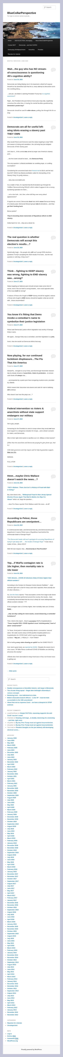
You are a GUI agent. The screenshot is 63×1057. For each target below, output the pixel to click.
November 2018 (12, 848)
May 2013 (10, 1000)
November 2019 (12, 819)
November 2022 (12, 762)
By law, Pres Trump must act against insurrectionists (34, 722)
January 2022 (11, 771)
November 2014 (12, 957)
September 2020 (13, 795)
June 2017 (10, 888)
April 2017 (10, 893)
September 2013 (13, 991)
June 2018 (10, 859)
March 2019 (11, 838)
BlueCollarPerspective (21, 12)
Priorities (40, 49)
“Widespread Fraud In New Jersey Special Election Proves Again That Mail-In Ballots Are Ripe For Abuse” (29, 497)
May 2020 (10, 805)
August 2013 (11, 993)
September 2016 (13, 910)
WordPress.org (12, 1041)
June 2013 (10, 998)
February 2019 (12, 840)
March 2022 (11, 767)
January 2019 (11, 843)
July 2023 (10, 755)
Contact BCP (12, 45)
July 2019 (10, 829)
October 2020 (11, 793)
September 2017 (13, 881)
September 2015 (13, 933)
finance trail (36, 170)
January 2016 (11, 924)
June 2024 (10, 750)
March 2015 (11, 948)
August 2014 (11, 964)
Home (9, 40)
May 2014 (10, 972)
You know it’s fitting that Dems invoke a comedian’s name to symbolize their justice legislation (26, 318)
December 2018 (12, 845)
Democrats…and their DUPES (28, 45)
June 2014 (10, 969)
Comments (12, 1038)
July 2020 (10, 800)
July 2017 (10, 886)
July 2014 (10, 967)
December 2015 (12, 926)
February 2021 (12, 783)
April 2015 (10, 945)
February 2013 (12, 1007)
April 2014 (10, 974)
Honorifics (32, 49)
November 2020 (12, 790)
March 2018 (11, 867)
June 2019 (10, 831)
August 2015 (11, 936)
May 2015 (10, 943)
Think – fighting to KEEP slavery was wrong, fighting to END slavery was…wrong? (27, 274)
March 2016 (11, 922)
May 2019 (10, 833)
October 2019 (11, 821)
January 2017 (11, 900)
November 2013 (12, 986)
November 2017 (12, 876)
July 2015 (10, 938)
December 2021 (12, 774)
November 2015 (12, 929)
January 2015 (11, 953)
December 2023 (12, 752)
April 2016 (10, 919)
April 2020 (10, 807)
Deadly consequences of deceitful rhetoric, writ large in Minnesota (30, 688)
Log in (9, 1034)
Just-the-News (14, 594)
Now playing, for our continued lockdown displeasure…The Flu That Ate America (25, 359)
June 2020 (10, 802)
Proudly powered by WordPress (31, 1049)
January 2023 (11, 759)
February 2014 (12, 979)
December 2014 (12, 955)
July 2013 (10, 996)
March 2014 (11, 976)
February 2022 (12, 769)
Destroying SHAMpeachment (16, 49)
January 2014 (11, 981)
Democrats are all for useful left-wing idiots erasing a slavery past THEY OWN (26, 130)
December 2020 (12, 788)
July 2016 (10, 914)
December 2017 (12, 874)
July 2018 (10, 857)
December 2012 (12, 1012)
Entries (11, 1036)
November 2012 (12, 1015)
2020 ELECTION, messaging (23, 40)
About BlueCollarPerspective (44, 40)
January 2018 (11, 871)
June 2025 (10, 740)
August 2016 (11, 912)
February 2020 (12, 812)
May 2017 (10, 891)
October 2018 (11, 850)
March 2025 (11, 745)
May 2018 (10, 862)
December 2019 (12, 817)
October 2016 (11, 907)
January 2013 (11, 1010)
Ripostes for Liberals (14, 54)
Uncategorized (18, 117)
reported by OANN (31, 647)
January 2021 (11, 786)
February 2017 (12, 898)
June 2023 (10, 757)
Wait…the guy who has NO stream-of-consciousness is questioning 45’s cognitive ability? (27, 72)
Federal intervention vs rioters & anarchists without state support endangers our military (25, 412)
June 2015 (10, 941)
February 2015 (12, 950)
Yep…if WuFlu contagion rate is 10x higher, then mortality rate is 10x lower (25, 566)
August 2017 (11, 883)
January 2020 (11, 814)
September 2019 (13, 824)
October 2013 (11, 988)
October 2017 (11, 879)
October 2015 (11, 931)
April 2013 (10, 1003)
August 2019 (11, 826)
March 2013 (11, 1005)
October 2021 (11, 776)
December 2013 (12, 984)
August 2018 (11, 855)
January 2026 (11, 738)
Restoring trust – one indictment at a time (21, 695)
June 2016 (10, 917)
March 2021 (11, 781)
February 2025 (12, 748)
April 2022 (10, 764)
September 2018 (13, 852)
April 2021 (10, 778)
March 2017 (11, 895)
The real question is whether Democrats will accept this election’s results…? (23, 240)
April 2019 (10, 836)
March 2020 (11, 809)
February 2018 (12, 869)
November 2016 (12, 905)
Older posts (11, 671)
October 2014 (11, 960)
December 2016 (12, 903)
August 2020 (11, 798)
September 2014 (13, 962)
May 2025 (10, 743)
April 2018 (10, 864)
